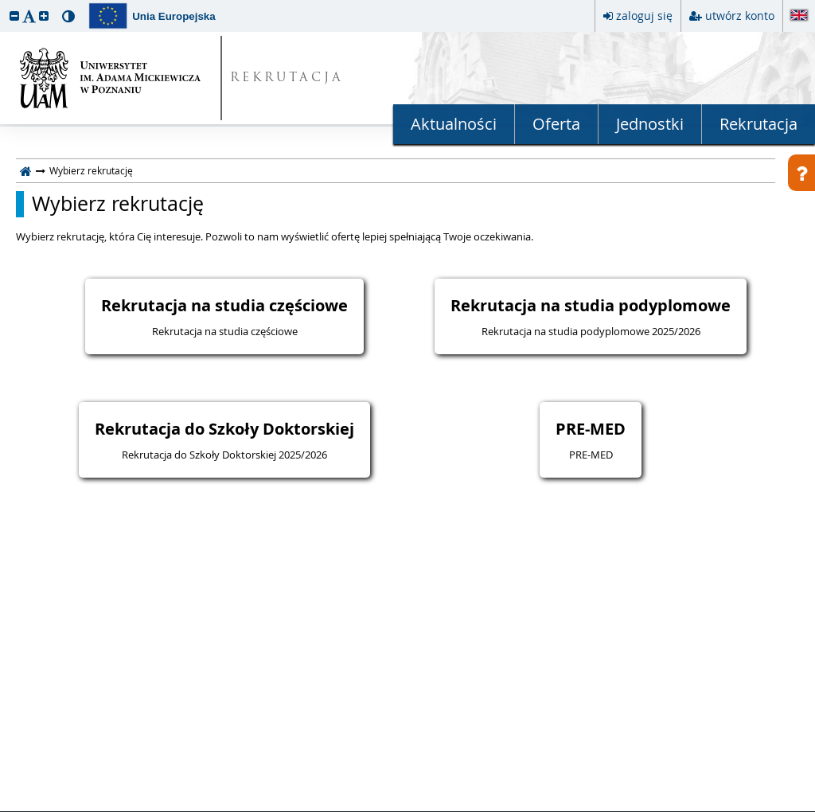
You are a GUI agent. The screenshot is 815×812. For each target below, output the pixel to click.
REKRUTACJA (287, 78)
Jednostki (650, 124)
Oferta (556, 124)
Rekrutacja (758, 124)
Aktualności (454, 124)
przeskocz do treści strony (4, 4)
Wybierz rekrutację (118, 204)
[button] (14, 15)
